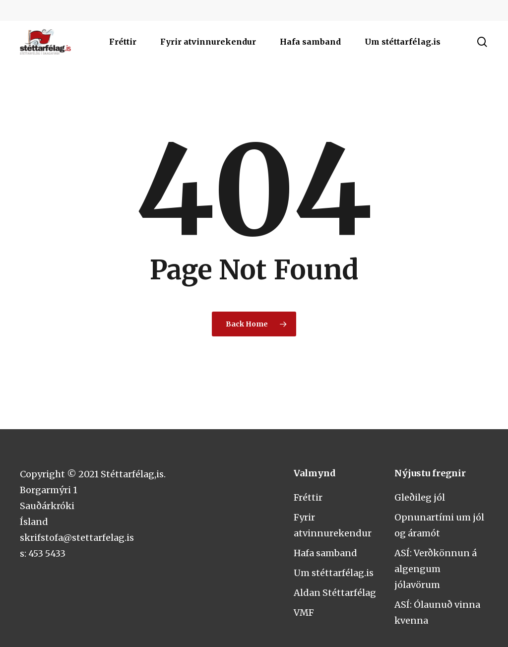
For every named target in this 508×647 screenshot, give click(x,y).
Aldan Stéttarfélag (335, 592)
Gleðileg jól (419, 497)
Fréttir (308, 497)
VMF (304, 612)
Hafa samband (325, 553)
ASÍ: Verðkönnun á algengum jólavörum (435, 568)
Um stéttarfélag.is (334, 573)
